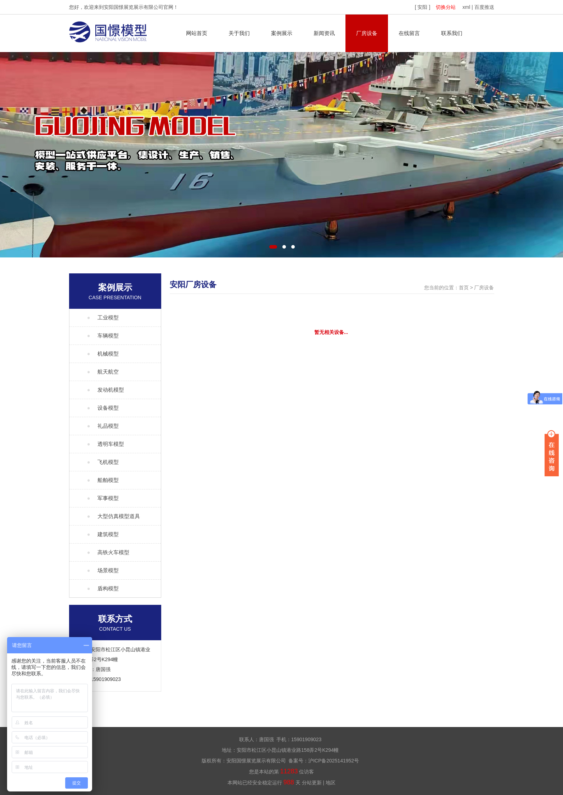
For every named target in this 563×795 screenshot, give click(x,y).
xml (466, 7)
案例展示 (281, 33)
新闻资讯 (324, 33)
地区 (331, 782)
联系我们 (451, 33)
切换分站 (446, 7)
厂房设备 (366, 33)
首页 (464, 287)
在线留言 (409, 33)
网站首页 (196, 33)
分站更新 (312, 782)
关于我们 (239, 33)
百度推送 (484, 7)
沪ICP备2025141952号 (333, 760)
